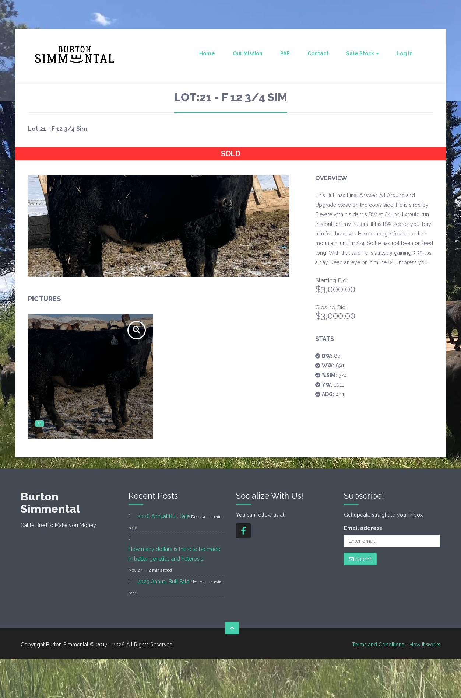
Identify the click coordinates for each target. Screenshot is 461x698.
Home (207, 53)
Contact (317, 53)
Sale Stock (362, 53)
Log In (405, 53)
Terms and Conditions (378, 645)
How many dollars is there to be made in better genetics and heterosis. (174, 554)
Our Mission (248, 53)
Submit (360, 559)
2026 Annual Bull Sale (163, 516)
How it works (424, 645)
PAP (285, 53)
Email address (363, 528)
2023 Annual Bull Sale (163, 581)
